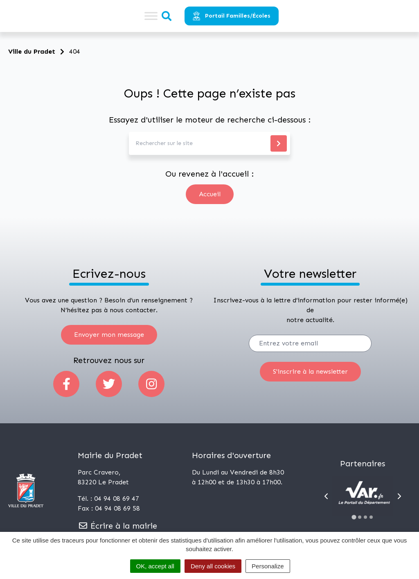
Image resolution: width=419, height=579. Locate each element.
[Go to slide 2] (359, 517)
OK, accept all (155, 566)
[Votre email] (310, 343)
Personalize (268, 566)
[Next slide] (399, 496)
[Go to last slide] (326, 496)
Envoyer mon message (109, 334)
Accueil (210, 194)
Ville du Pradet (31, 51)
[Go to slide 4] (371, 517)
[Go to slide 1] (354, 517)
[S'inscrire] (310, 371)
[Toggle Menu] (151, 16)
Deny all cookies (213, 566)
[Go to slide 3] (365, 517)
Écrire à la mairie (117, 526)
